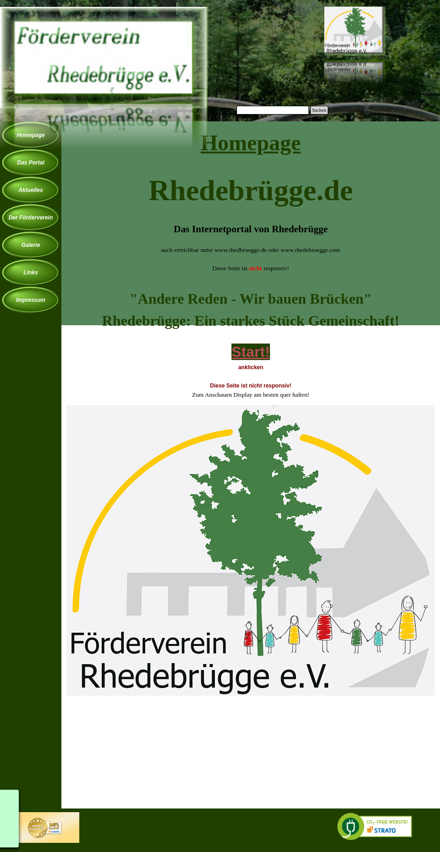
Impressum (30, 300)
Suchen (319, 110)
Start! (250, 352)
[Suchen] (272, 110)
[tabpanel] (250, 204)
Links (30, 272)
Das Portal (30, 162)
